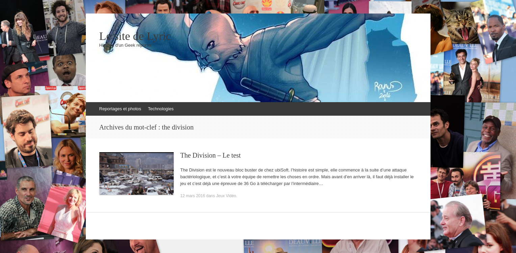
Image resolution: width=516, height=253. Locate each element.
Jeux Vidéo (226, 195)
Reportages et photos (120, 108)
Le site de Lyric (135, 36)
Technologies (161, 108)
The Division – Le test (210, 155)
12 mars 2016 (192, 195)
